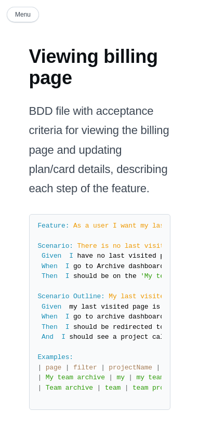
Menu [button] (23, 14)
